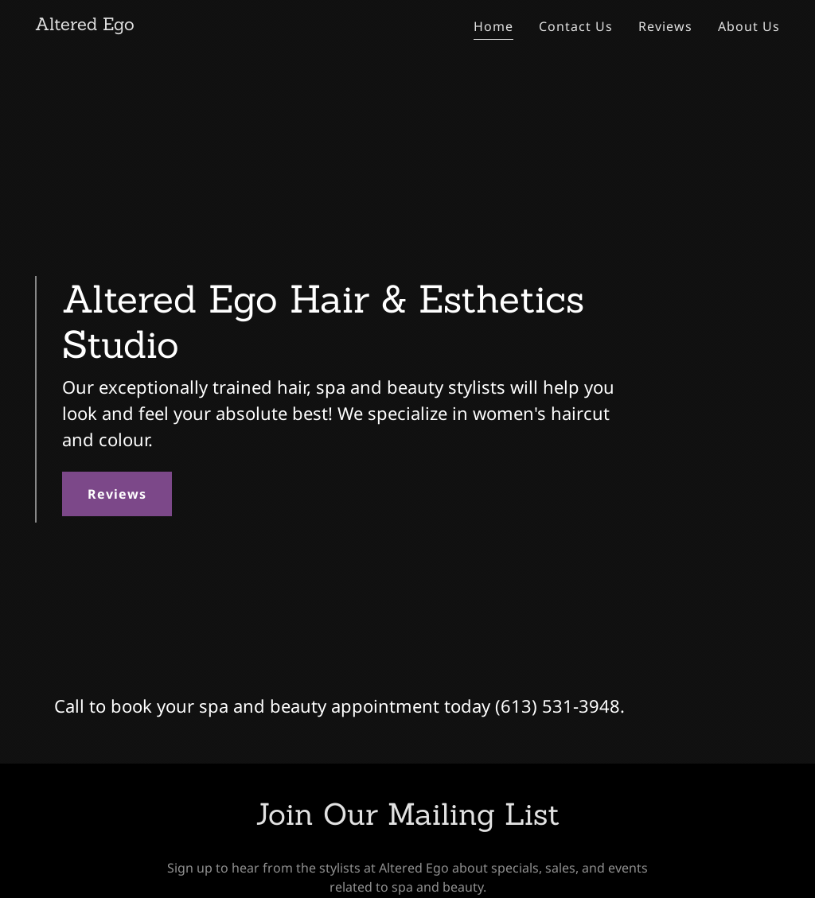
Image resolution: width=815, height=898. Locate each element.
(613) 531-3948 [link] (557, 705)
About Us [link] (749, 26)
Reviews (117, 494)
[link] (85, 25)
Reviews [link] (665, 26)
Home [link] (493, 26)
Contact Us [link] (576, 26)
